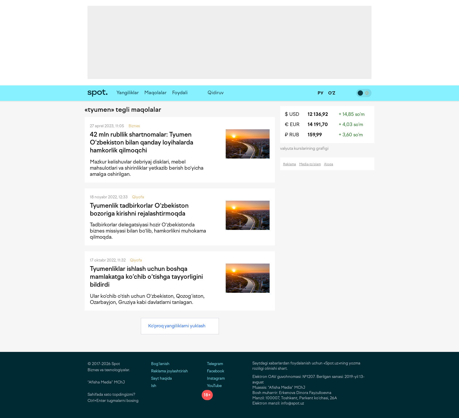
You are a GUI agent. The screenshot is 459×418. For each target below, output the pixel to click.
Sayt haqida (161, 378)
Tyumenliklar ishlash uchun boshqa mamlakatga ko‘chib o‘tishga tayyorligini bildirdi (146, 276)
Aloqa (328, 164)
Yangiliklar (128, 92)
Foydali (180, 92)
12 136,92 (318, 114)
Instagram (213, 378)
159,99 (315, 134)
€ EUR (292, 124)
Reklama (289, 164)
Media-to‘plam (310, 164)
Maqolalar (155, 92)
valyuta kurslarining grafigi (306, 148)
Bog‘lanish (160, 364)
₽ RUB (292, 134)
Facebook (213, 371)
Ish (153, 385)
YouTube (212, 385)
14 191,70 (318, 124)
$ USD (292, 114)
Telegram (212, 364)
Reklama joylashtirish (169, 371)
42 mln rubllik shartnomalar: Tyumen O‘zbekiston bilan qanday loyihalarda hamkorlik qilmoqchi (141, 142)
